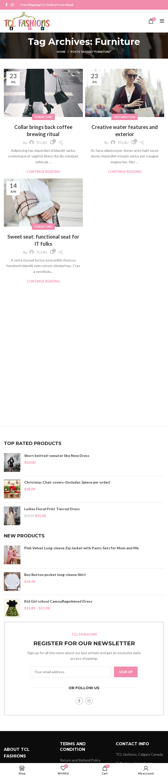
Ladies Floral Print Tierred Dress (52, 509)
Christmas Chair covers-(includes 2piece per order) (67, 482)
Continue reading (43, 171)
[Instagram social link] (12, 5)
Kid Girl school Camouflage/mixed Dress (58, 601)
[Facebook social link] (6, 5)
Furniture (43, 117)
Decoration (124, 117)
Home (61, 51)
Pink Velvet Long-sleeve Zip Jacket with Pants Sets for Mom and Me (81, 548)
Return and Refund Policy (80, 760)
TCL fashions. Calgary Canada (139, 754)
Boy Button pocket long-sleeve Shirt (55, 574)
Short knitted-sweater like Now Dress (56, 455)
